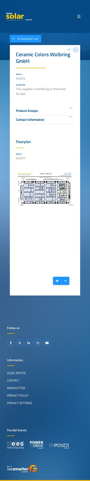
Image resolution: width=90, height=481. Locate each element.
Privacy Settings (19, 403)
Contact (13, 380)
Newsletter (16, 388)
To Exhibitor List (24, 38)
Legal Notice (16, 373)
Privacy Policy (18, 395)
